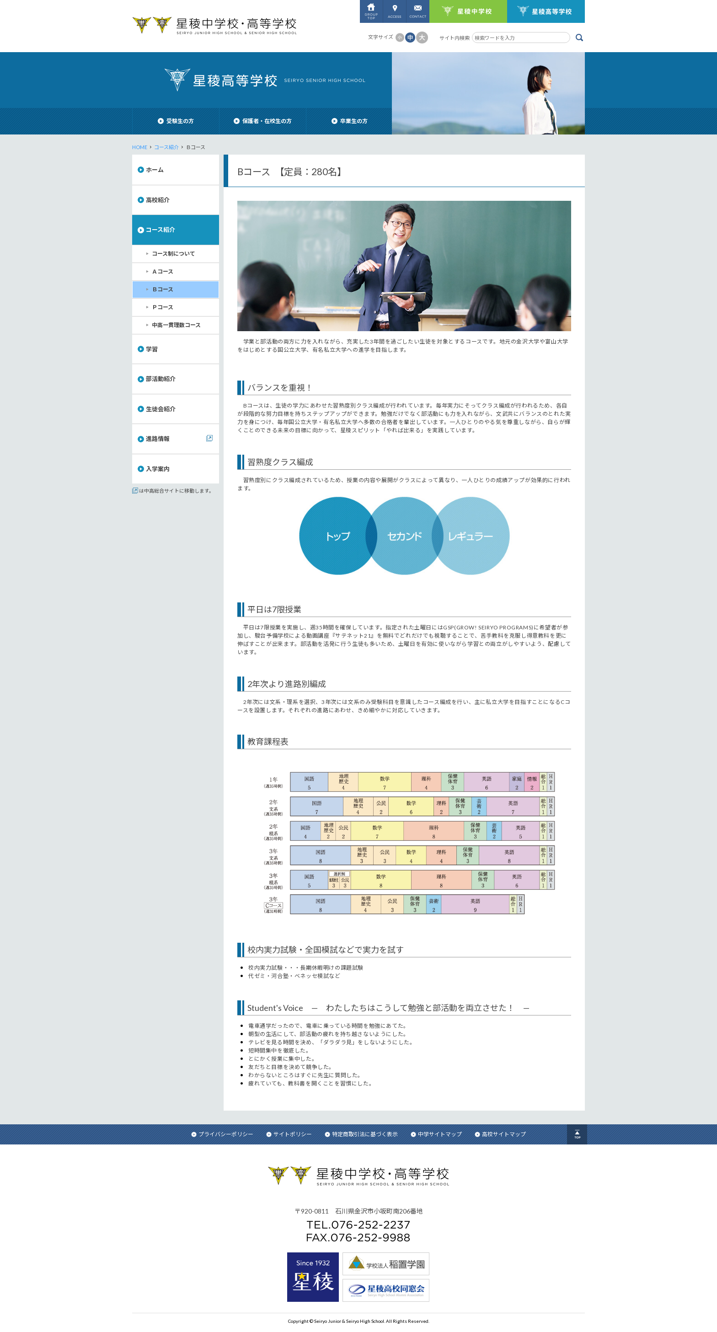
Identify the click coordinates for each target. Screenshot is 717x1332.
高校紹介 (158, 200)
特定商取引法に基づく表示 (361, 1134)
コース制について (173, 253)
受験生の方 (176, 121)
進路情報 (158, 438)
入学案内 (158, 469)
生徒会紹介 (161, 409)
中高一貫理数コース (176, 325)
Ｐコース (162, 307)
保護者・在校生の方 (263, 121)
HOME (139, 147)
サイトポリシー (289, 1134)
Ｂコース (162, 289)
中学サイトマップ (436, 1134)
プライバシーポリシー (222, 1134)
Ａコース (162, 271)
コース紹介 (166, 147)
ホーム (155, 169)
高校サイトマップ (500, 1134)
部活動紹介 (161, 378)
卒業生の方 (350, 121)
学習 (152, 349)
